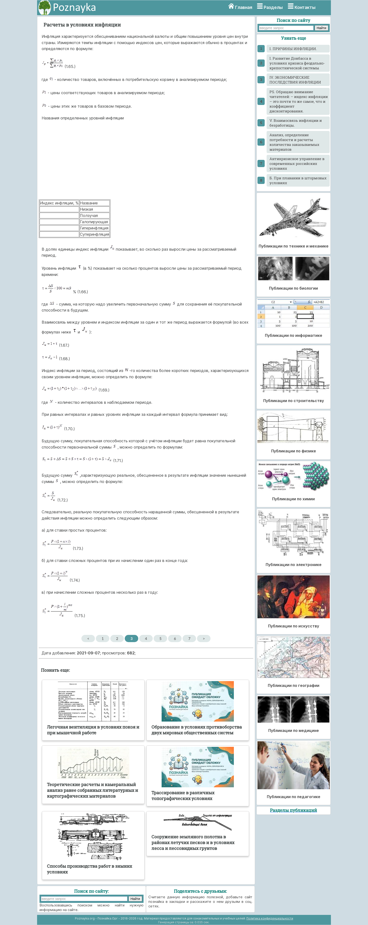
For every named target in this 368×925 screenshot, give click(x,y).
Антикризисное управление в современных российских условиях (296, 163)
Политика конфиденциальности (269, 918)
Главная (243, 7)
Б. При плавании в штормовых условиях (298, 180)
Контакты (305, 7)
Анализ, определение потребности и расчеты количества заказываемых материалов (294, 142)
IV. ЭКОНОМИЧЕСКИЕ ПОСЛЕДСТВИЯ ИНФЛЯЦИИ (295, 80)
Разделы (273, 7)
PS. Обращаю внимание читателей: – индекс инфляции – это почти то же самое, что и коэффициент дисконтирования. (298, 101)
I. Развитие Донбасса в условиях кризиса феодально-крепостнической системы (297, 63)
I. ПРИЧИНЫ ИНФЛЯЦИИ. (293, 48)
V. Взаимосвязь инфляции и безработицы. (295, 123)
